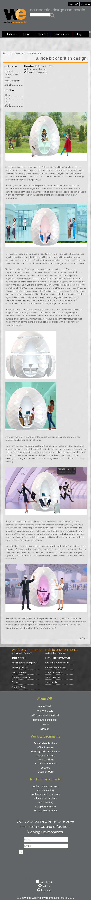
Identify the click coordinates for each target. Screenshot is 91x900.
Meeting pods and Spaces (25, 662)
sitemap (44, 729)
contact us (85, 4)
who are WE (45, 706)
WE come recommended (45, 715)
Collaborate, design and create (57, 9)
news (7, 77)
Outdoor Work (18, 687)
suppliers (9, 83)
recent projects (12, 80)
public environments (61, 649)
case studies (61, 34)
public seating (58, 682)
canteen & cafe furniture (58, 662)
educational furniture (58, 667)
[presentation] (45, 861)
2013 (7, 101)
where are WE (45, 710)
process (42, 34)
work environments (27, 649)
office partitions (25, 672)
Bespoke (16, 682)
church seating (52, 677)
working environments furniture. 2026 (53, 898)
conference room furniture (58, 657)
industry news (11, 74)
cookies (45, 724)
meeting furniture (25, 667)
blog (78, 34)
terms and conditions (45, 719)
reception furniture (58, 672)
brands (27, 34)
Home (6, 53)
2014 (7, 98)
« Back (84, 638)
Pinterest (46, 890)
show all (9, 71)
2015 (7, 95)
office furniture (25, 657)
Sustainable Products (22, 652)
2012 (7, 104)
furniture (11, 34)
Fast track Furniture (21, 677)
